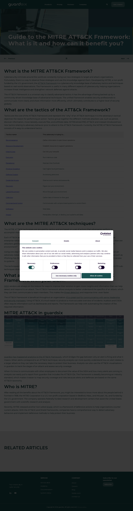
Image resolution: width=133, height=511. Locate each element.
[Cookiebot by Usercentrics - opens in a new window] (102, 234)
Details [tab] (66, 241)
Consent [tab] (35, 241)
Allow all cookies (96, 276)
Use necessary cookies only (66, 276)
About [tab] (97, 241)
